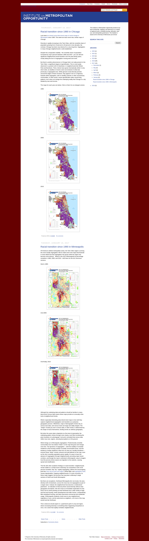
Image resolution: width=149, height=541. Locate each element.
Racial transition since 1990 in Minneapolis (62, 246)
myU (115, 7)
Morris (108, 4)
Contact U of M (108, 538)
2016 (93, 85)
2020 (93, 56)
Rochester (114, 4)
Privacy (115, 538)
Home (63, 519)
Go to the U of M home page (37, 8)
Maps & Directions (105, 536)
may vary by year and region (55, 471)
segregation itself (80, 471)
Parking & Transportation (118, 536)
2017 (93, 63)
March (95, 72)
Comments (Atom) (53, 522)
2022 (93, 53)
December (96, 65)
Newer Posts (44, 519)
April (94, 70)
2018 (93, 61)
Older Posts (82, 519)
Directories (121, 538)
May (94, 68)
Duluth (103, 4)
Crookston (97, 4)
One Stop (123, 7)
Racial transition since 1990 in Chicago (60, 31)
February (95, 75)
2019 (93, 58)
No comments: (60, 236)
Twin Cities (90, 4)
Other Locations (123, 4)
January (95, 77)
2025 (93, 51)
